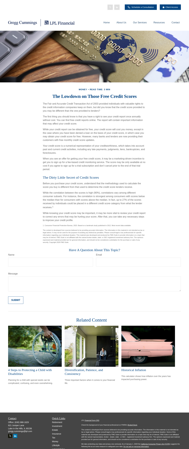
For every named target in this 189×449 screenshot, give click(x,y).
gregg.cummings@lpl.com (20, 431)
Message (13, 273)
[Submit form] (15, 300)
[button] (106, 22)
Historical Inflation (133, 370)
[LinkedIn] (117, 7)
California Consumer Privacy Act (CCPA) (155, 444)
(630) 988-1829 (22, 422)
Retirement (57, 422)
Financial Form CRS (92, 420)
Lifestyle (56, 445)
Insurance (56, 434)
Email (99, 255)
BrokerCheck (132, 425)
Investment (57, 426)
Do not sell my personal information (136, 446)
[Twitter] (110, 7)
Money (55, 441)
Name (11, 255)
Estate (55, 430)
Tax (53, 437)
